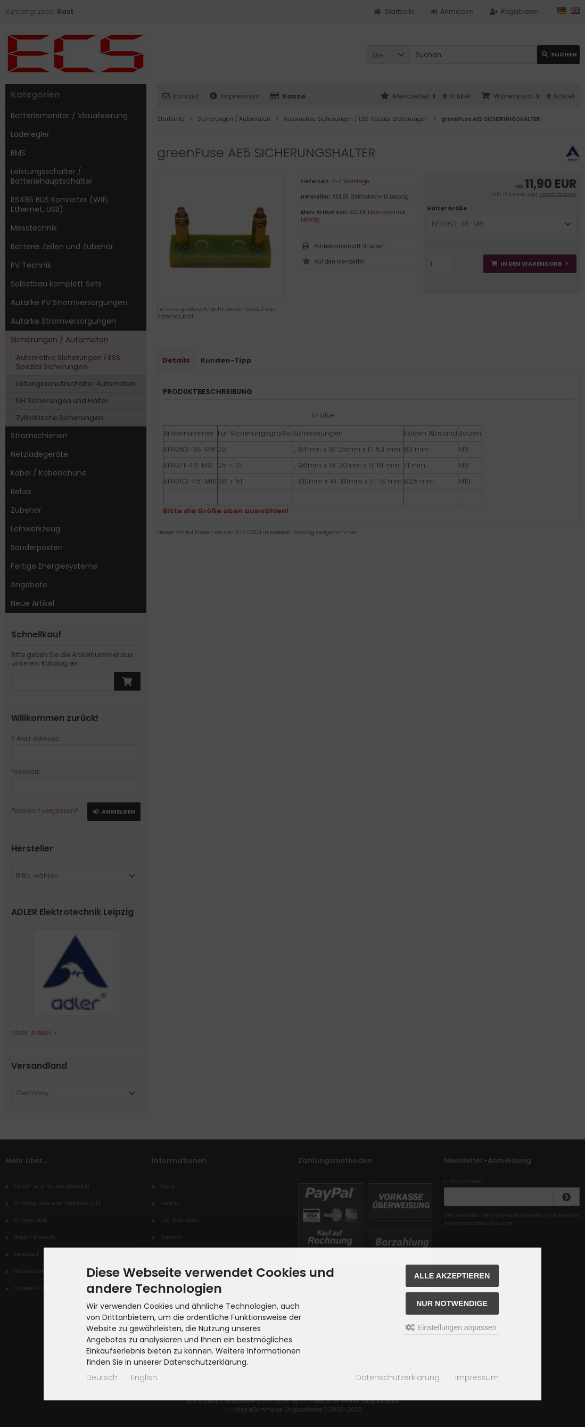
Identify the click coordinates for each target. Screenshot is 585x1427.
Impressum (477, 1377)
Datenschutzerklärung (398, 1377)
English (144, 1377)
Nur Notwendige (452, 1303)
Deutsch (102, 1377)
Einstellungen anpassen (451, 1327)
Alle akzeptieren (452, 1276)
